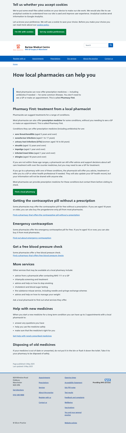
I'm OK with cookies (24, 32)
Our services (71, 59)
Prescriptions (55, 59)
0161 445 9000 (18, 395)
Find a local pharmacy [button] (25, 192)
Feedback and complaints (74, 397)
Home (15, 64)
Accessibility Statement (73, 383)
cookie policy (43, 25)
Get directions (18, 390)
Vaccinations (69, 408)
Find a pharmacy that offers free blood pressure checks (38, 255)
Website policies (71, 423)
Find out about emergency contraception (32, 238)
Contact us (109, 59)
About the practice (90, 59)
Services (42, 388)
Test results (69, 393)
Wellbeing (69, 402)
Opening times (70, 378)
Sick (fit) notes (70, 388)
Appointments (37, 59)
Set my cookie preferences (52, 32)
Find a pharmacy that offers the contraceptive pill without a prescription (46, 215)
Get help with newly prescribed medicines (32, 336)
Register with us (19, 59)
